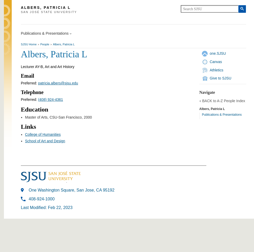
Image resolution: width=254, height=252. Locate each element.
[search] (209, 9)
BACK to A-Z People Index (223, 101)
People (44, 44)
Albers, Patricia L (64, 44)
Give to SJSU (220, 78)
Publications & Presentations (222, 114)
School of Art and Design (45, 141)
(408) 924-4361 (50, 99)
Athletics (216, 70)
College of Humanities (43, 134)
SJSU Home (29, 44)
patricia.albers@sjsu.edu (58, 83)
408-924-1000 (42, 199)
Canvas (216, 62)
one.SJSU (218, 53)
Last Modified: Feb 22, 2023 (46, 207)
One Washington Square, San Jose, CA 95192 (71, 190)
